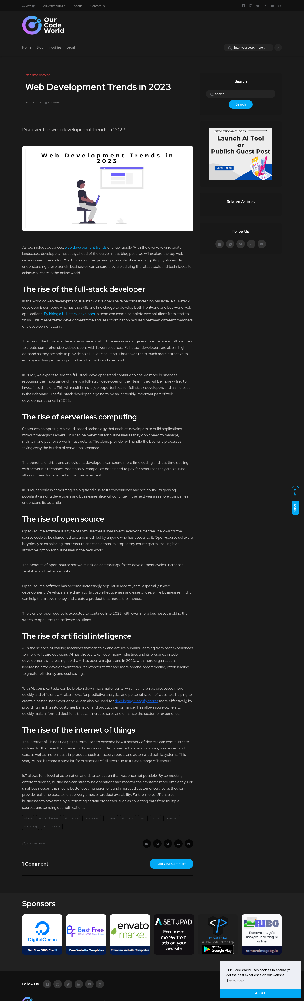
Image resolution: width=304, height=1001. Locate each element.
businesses (172, 818)
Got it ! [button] (260, 993)
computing (30, 826)
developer (128, 818)
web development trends (86, 247)
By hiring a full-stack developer (69, 313)
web (142, 818)
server (155, 818)
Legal (70, 47)
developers (71, 818)
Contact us (97, 6)
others (28, 818)
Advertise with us (54, 6)
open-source (92, 818)
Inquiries (55, 47)
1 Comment (35, 863)
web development (48, 818)
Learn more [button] (235, 981)
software (110, 818)
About (78, 6)
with (28, 6)
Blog (40, 47)
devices (56, 826)
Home (26, 47)
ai (44, 826)
